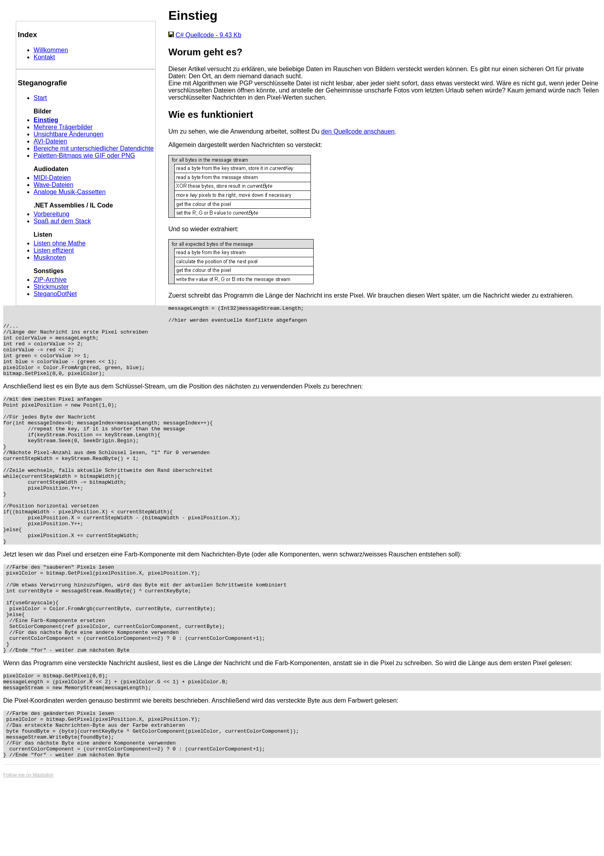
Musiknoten (50, 257)
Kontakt (44, 57)
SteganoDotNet (55, 293)
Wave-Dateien (53, 184)
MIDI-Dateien (52, 177)
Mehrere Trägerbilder (63, 127)
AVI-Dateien (50, 141)
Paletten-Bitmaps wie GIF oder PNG (84, 155)
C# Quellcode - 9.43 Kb (208, 35)
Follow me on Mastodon (28, 849)
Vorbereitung (52, 214)
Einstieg (46, 120)
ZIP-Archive (50, 279)
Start (40, 97)
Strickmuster (51, 286)
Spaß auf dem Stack (62, 221)
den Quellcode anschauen (358, 131)
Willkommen (51, 50)
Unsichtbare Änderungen (68, 134)
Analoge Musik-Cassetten (69, 192)
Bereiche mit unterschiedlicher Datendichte (94, 148)
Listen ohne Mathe (60, 243)
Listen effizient (54, 250)
